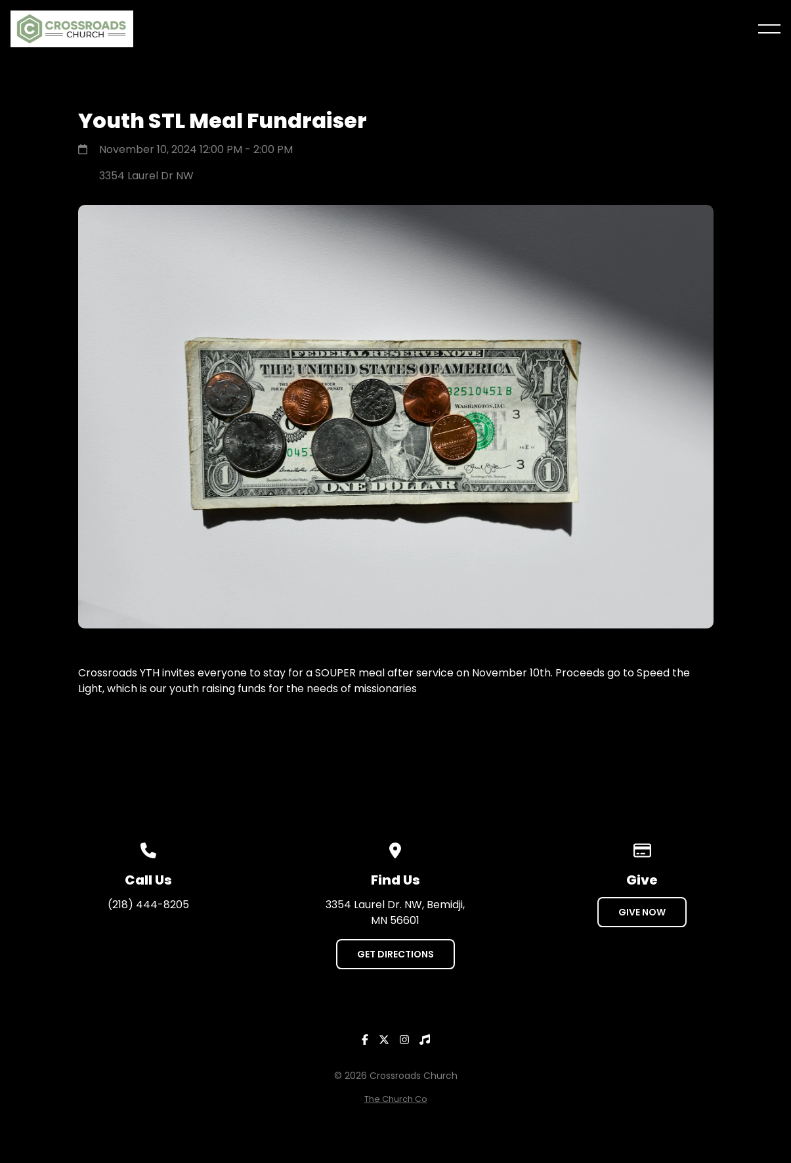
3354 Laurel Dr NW (146, 175)
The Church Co (395, 1099)
